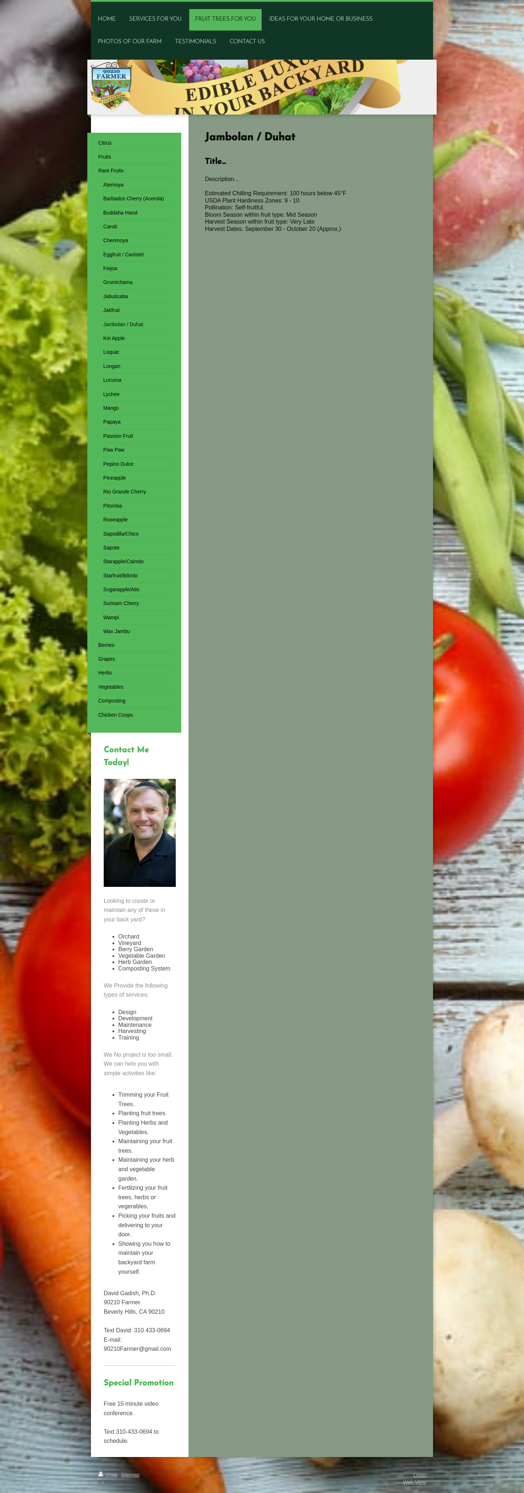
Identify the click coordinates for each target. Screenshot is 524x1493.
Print (108, 1475)
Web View (414, 1482)
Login (419, 1475)
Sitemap (130, 1475)
